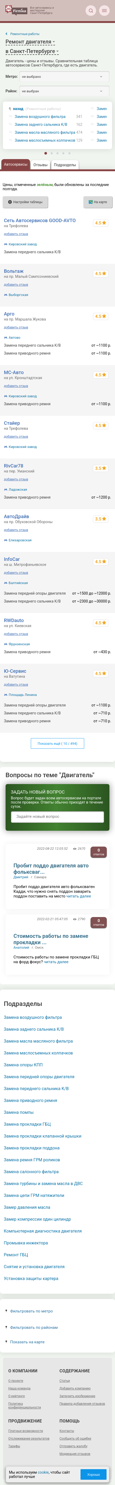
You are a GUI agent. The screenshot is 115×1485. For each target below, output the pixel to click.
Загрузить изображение (77, 1396)
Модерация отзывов (74, 1454)
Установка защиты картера (31, 1278)
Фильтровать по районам (31, 1327)
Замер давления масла (27, 1207)
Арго (9, 314)
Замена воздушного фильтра (40, 117)
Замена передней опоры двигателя (39, 1076)
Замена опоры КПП (23, 1064)
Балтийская (18, 583)
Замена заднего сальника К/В (41, 125)
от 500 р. (103, 252)
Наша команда (19, 1388)
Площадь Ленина (23, 695)
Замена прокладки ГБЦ (27, 1124)
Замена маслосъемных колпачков (45, 140)
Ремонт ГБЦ (16, 1254)
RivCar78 (13, 466)
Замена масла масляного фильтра (45, 133)
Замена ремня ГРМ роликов (32, 1159)
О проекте (15, 1381)
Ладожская (18, 489)
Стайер (12, 423)
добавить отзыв (16, 234)
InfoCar (12, 559)
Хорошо (93, 1475)
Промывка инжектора (26, 1242)
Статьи (64, 1381)
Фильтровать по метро (29, 1311)
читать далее (78, 896)
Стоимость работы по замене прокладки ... (51, 939)
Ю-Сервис (15, 671)
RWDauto (14, 620)
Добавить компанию (75, 1388)
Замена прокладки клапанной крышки (42, 1136)
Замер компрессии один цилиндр (37, 1219)
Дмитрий (21, 877)
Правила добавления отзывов (82, 1404)
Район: (11, 91)
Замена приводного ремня (30, 1100)
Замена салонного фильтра (31, 1171)
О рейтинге (16, 1396)
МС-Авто (14, 372)
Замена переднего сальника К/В (36, 1088)
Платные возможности (25, 1431)
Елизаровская (20, 540)
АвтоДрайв (16, 516)
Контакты (66, 1431)
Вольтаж (14, 271)
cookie (43, 1472)
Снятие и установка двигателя (34, 1266)
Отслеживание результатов (28, 1438)
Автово (14, 338)
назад (37, 109)
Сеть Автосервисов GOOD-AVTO (40, 220)
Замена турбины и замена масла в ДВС (43, 1183)
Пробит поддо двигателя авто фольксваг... (51, 868)
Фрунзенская (19, 644)
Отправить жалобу (73, 1446)
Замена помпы (18, 1112)
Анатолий (21, 947)
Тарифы (14, 1446)
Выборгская (18, 295)
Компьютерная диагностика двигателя (43, 1231)
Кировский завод (23, 244)
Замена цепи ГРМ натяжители (34, 1195)
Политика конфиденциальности (24, 1405)
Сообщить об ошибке (75, 1438)
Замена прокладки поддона (31, 1147)
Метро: (12, 76)
